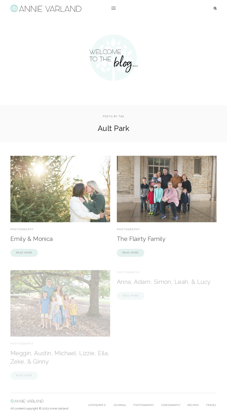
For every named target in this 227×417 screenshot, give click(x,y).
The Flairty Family (141, 238)
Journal (120, 405)
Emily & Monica (31, 238)
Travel (211, 405)
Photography (22, 229)
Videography (171, 405)
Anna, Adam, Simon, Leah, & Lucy (164, 281)
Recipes (193, 405)
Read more (24, 252)
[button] (113, 8)
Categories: (97, 405)
